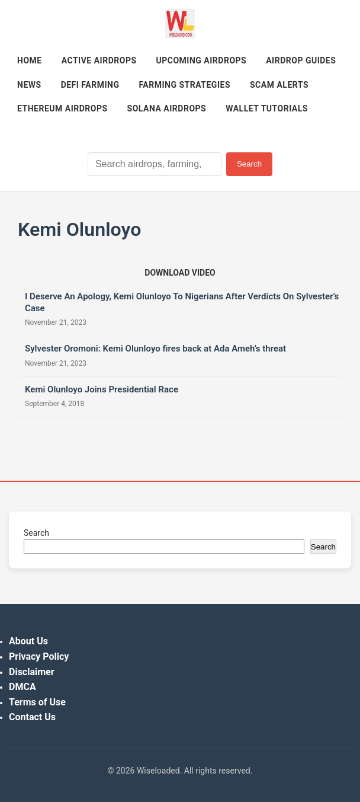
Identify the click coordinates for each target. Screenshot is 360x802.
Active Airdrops (99, 60)
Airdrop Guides (301, 60)
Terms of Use (37, 702)
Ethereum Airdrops (62, 108)
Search (249, 163)
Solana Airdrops (167, 108)
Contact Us (32, 717)
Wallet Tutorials (267, 108)
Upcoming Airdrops (201, 60)
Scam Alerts (279, 85)
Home (29, 60)
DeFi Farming (90, 85)
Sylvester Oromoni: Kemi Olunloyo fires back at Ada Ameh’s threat (155, 348)
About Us (28, 641)
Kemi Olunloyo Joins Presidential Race (101, 389)
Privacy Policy (39, 656)
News (29, 85)
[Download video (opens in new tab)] (179, 272)
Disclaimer (31, 672)
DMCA (22, 686)
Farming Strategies (184, 85)
